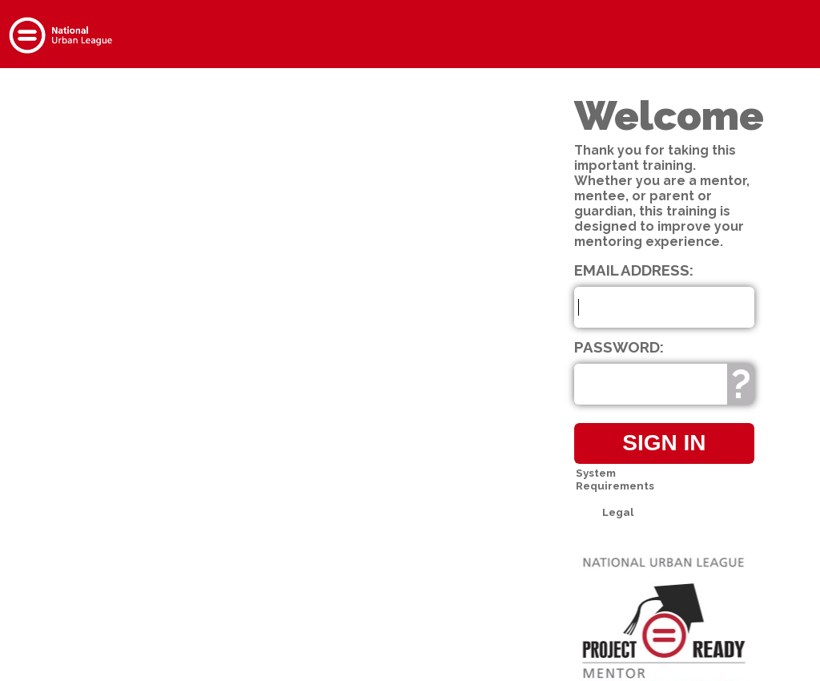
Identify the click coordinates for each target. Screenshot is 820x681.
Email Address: (633, 270)
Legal (617, 512)
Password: (619, 347)
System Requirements (615, 479)
